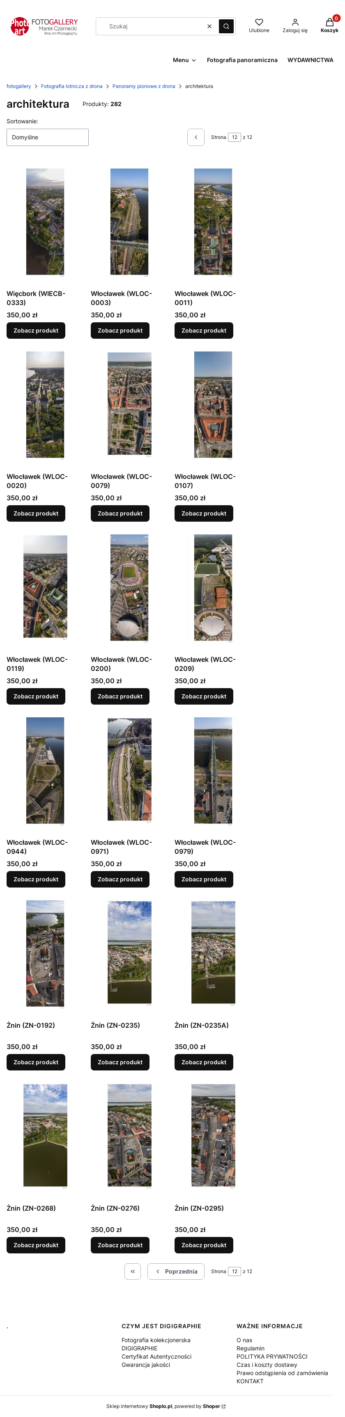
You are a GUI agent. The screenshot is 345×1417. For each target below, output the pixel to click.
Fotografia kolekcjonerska (156, 1339)
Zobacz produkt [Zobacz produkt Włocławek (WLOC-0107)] (204, 513)
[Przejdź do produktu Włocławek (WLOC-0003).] (129, 224)
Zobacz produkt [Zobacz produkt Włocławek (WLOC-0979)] (204, 879)
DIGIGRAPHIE (139, 1348)
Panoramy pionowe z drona (144, 86)
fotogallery (19, 86)
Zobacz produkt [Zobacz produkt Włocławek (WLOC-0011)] (204, 330)
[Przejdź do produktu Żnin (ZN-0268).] (45, 1138)
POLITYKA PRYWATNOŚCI (272, 1356)
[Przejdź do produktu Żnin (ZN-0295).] (213, 1138)
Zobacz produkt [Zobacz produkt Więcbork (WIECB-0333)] (36, 330)
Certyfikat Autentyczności (156, 1356)
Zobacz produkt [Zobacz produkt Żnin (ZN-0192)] (36, 1062)
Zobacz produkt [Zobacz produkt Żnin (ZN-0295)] (204, 1244)
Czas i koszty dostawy (267, 1364)
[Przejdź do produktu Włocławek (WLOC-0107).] (213, 407)
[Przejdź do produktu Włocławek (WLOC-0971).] (129, 772)
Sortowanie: (22, 121)
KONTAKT (250, 1381)
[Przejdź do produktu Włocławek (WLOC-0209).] (213, 590)
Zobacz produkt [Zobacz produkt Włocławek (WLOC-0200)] (120, 696)
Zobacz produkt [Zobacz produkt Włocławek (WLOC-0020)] (36, 513)
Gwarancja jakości (146, 1364)
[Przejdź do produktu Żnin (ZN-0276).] (129, 1138)
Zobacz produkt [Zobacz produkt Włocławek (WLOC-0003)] (120, 330)
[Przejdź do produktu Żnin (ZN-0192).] (45, 955)
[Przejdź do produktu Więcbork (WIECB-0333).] (45, 224)
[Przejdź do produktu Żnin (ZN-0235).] (129, 955)
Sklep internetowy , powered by (163, 1406)
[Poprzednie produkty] (176, 1271)
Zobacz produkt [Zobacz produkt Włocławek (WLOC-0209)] (204, 696)
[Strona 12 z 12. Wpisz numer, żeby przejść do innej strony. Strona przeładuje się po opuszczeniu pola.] (234, 137)
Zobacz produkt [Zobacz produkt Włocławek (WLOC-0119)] (36, 696)
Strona (218, 137)
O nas (244, 1339)
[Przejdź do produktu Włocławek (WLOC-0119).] (45, 590)
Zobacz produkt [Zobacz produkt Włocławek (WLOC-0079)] (120, 513)
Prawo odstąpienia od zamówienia (282, 1372)
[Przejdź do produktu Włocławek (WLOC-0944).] (45, 772)
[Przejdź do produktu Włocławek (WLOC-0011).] (213, 224)
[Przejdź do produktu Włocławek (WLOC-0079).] (129, 407)
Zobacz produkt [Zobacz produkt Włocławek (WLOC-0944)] (36, 879)
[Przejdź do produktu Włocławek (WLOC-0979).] (213, 772)
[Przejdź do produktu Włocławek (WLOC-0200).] (129, 590)
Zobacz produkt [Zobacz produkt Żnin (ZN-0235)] (120, 1062)
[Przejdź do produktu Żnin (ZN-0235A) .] (213, 955)
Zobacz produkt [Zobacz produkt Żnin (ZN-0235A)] (204, 1062)
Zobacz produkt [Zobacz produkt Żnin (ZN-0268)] (36, 1244)
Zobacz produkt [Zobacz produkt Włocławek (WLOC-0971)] (120, 879)
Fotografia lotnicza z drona (72, 86)
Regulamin (250, 1348)
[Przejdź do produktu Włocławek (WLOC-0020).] (45, 407)
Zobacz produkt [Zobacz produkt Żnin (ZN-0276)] (120, 1244)
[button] (226, 26)
